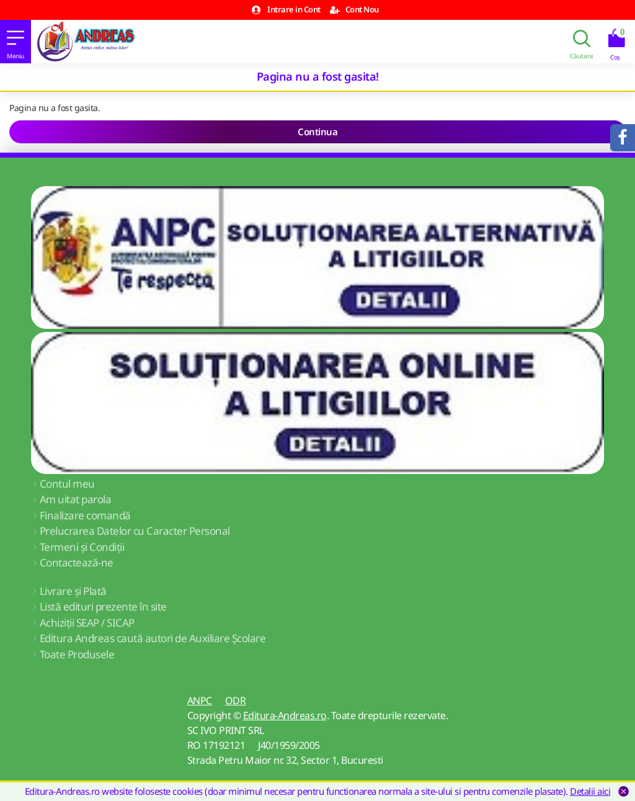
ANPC (199, 700)
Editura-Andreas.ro (285, 715)
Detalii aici (590, 791)
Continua (317, 131)
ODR (235, 700)
